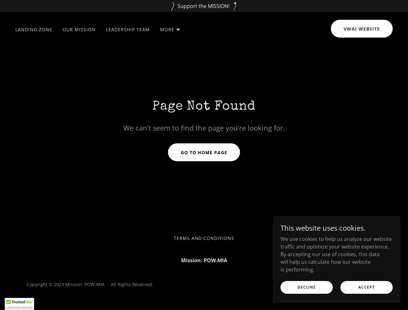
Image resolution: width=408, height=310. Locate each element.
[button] (170, 29)
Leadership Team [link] (128, 29)
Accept (366, 287)
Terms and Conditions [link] (204, 238)
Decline (306, 287)
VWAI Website (362, 29)
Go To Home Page (204, 152)
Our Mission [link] (79, 29)
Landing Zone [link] (33, 29)
